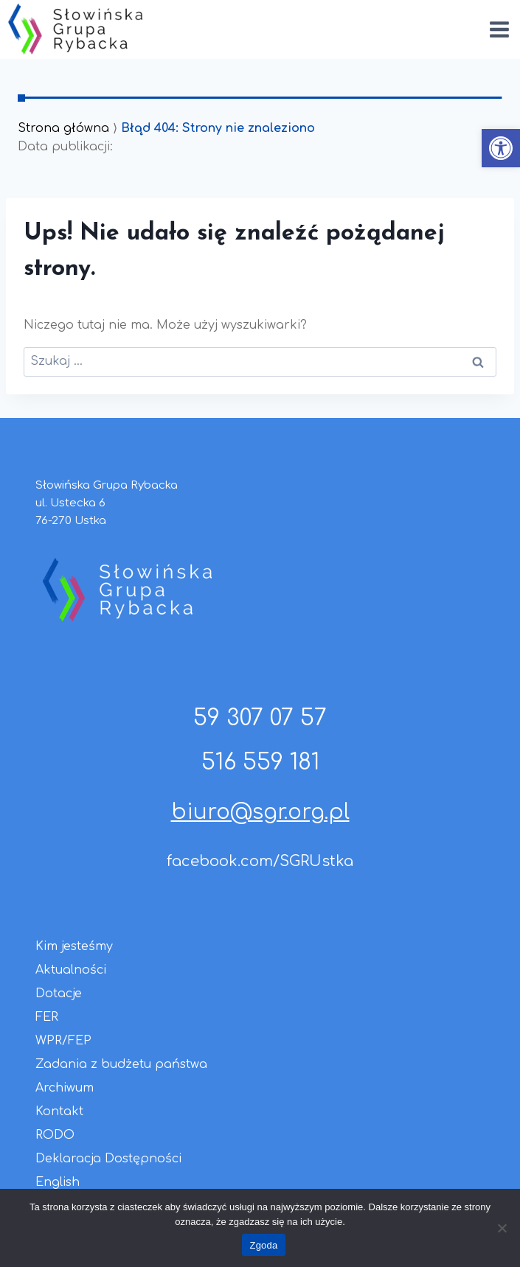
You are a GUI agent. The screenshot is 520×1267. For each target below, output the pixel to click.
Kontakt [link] (59, 1111)
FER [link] (46, 1017)
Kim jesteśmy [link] (74, 946)
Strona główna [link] (63, 128)
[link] (501, 148)
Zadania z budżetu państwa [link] (121, 1064)
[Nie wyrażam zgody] (501, 1228)
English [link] (57, 1182)
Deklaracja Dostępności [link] (108, 1158)
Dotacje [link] (58, 993)
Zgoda (263, 1245)
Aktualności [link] (70, 970)
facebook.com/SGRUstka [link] (260, 861)
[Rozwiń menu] (499, 29)
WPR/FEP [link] (63, 1040)
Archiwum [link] (64, 1088)
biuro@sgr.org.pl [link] (260, 812)
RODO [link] (54, 1135)
